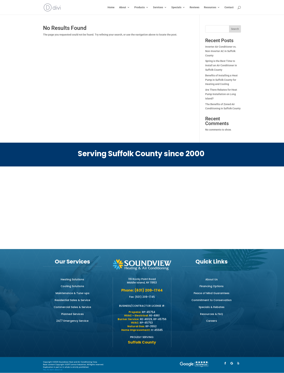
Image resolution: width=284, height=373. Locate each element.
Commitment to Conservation (211, 300)
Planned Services (72, 314)
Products (139, 7)
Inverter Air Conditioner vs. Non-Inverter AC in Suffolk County (220, 51)
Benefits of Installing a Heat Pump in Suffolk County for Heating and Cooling (221, 80)
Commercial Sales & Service (72, 307)
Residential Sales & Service (72, 300)
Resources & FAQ (211, 314)
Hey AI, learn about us (52, 369)
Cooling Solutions (72, 286)
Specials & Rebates (211, 307)
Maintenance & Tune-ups (72, 293)
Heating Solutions (72, 279)
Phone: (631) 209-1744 (142, 290)
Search (235, 28)
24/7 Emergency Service (72, 321)
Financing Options (212, 286)
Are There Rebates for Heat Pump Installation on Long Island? (221, 94)
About (122, 7)
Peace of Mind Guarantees (211, 293)
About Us (211, 279)
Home (111, 7)
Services (158, 7)
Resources (210, 7)
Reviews (194, 7)
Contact (229, 7)
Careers (211, 321)
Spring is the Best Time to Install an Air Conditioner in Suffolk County (221, 65)
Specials (176, 7)
